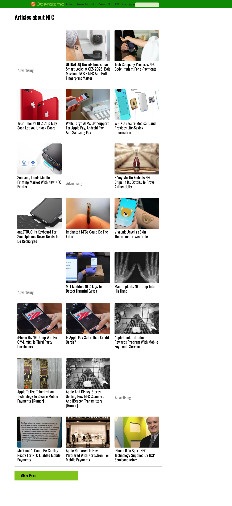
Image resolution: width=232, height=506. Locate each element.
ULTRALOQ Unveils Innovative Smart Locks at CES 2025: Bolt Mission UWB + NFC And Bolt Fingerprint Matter (88, 71)
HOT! (117, 4)
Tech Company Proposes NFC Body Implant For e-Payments (135, 66)
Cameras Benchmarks (85, 4)
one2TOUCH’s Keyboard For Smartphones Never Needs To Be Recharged (37, 236)
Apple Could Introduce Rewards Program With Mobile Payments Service (136, 341)
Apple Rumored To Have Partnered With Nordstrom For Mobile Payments (87, 455)
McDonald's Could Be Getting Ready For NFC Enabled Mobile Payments (39, 455)
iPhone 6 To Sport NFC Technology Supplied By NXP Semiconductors (135, 455)
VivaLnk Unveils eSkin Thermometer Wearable (131, 234)
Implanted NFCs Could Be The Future (87, 234)
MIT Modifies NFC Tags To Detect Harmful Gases (84, 288)
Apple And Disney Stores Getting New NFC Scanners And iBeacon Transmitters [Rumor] (85, 398)
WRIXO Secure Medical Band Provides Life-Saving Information (135, 127)
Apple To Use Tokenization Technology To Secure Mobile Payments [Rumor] (37, 396)
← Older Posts (26, 475)
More (124, 4)
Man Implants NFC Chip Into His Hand (134, 288)
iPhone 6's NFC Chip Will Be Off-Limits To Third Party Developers (37, 341)
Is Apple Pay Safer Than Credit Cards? (87, 339)
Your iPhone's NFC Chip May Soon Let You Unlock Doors (37, 125)
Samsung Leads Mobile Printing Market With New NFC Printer (39, 182)
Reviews (69, 4)
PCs (109, 4)
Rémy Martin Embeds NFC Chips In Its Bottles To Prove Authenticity (134, 182)
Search (132, 4)
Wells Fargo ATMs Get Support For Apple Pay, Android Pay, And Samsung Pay (87, 127)
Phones (102, 4)
